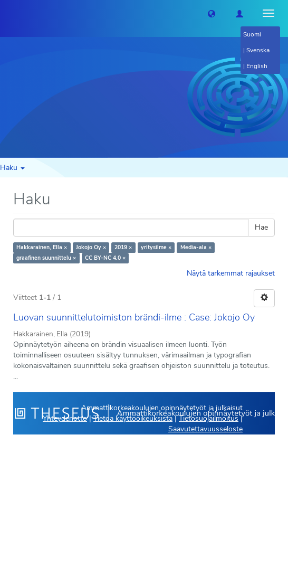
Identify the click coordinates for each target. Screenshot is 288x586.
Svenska (258, 50)
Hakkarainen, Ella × (41, 247)
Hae (261, 227)
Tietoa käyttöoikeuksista (132, 418)
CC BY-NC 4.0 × (105, 258)
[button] (211, 13)
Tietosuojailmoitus (208, 418)
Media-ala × (196, 247)
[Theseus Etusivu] (8, 13)
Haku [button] (12, 168)
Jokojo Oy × (91, 247)
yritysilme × (156, 247)
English (256, 66)
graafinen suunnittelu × (46, 258)
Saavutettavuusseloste (205, 429)
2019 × (123, 247)
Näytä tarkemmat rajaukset (231, 273)
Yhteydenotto (65, 418)
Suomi (252, 34)
